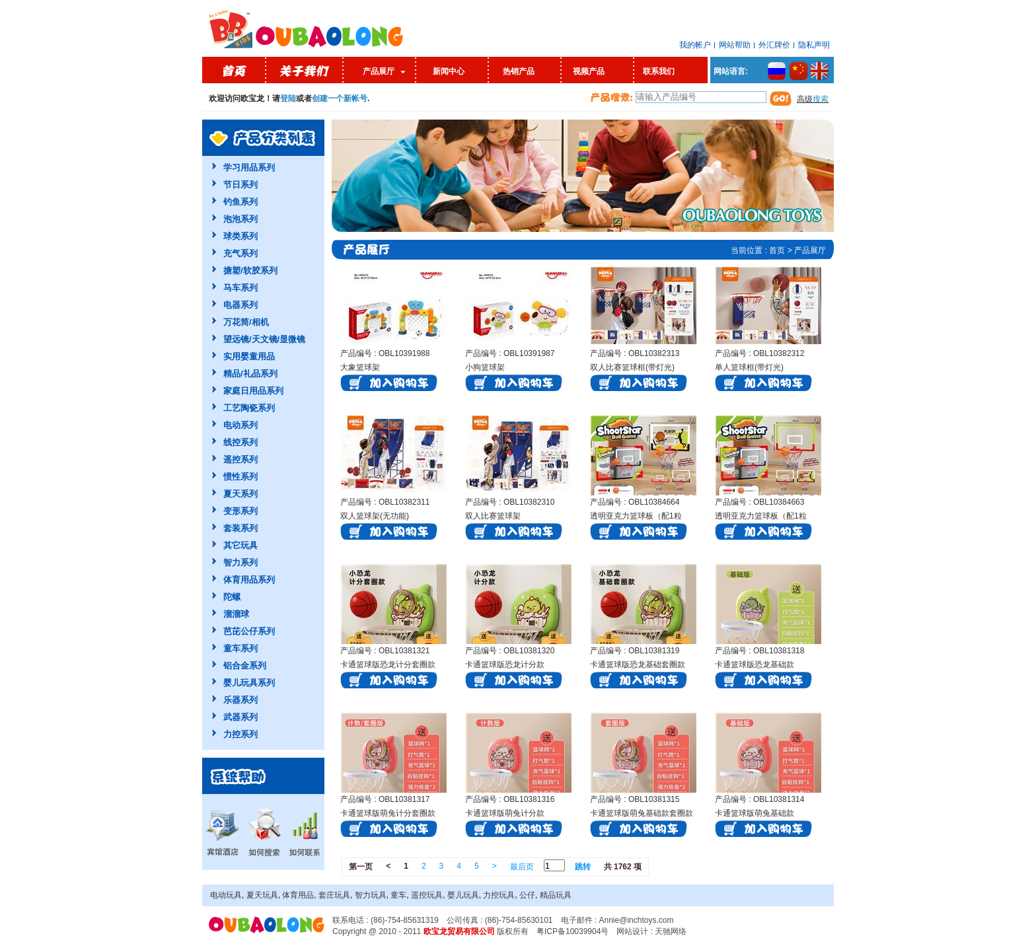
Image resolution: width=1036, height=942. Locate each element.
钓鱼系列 (240, 202)
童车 (398, 895)
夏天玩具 (262, 895)
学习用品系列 (249, 167)
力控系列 (240, 734)
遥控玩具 (427, 895)
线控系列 (240, 442)
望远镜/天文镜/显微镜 (264, 339)
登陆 (288, 98)
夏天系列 (240, 494)
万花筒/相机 (246, 322)
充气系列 (240, 253)
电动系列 (240, 425)
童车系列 (240, 648)
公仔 (527, 895)
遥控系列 (240, 459)
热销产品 (519, 71)
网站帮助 (735, 45)
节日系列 (240, 185)
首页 (777, 250)
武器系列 (240, 717)
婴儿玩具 (463, 895)
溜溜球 (236, 614)
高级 (813, 99)
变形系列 (240, 511)
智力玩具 (371, 895)
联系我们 (659, 71)
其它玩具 (240, 545)
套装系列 (240, 528)
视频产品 (589, 71)
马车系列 (240, 288)
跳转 (583, 866)
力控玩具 (499, 895)
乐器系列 (240, 700)
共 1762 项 (623, 866)
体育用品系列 (249, 580)
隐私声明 (814, 45)
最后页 (522, 866)
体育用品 (298, 895)
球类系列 (240, 236)
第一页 (361, 866)
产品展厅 (378, 71)
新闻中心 (448, 71)
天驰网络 (670, 931)
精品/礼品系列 (250, 374)
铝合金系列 (244, 665)
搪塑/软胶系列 (250, 270)
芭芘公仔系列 (249, 631)
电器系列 (240, 305)
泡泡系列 (240, 219)
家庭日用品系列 (253, 391)
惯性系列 (240, 477)
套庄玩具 (334, 895)
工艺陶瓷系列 (249, 408)
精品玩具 (556, 895)
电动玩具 (226, 895)
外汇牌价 (774, 45)
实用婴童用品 (249, 356)
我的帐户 (695, 45)
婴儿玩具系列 (249, 683)
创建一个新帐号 (339, 98)
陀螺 (231, 597)
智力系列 (240, 562)
